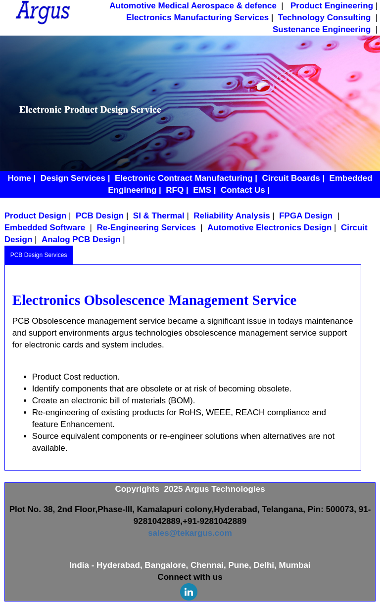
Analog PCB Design (81, 239)
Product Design (35, 215)
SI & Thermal (159, 215)
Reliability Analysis (231, 215)
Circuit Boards (291, 178)
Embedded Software (46, 227)
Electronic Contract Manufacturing (184, 178)
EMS (202, 190)
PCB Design (100, 215)
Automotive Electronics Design (269, 227)
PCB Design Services (38, 255)
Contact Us (243, 190)
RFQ (175, 190)
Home (19, 178)
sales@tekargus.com (190, 533)
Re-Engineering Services (147, 227)
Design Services (73, 178)
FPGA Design (307, 215)
